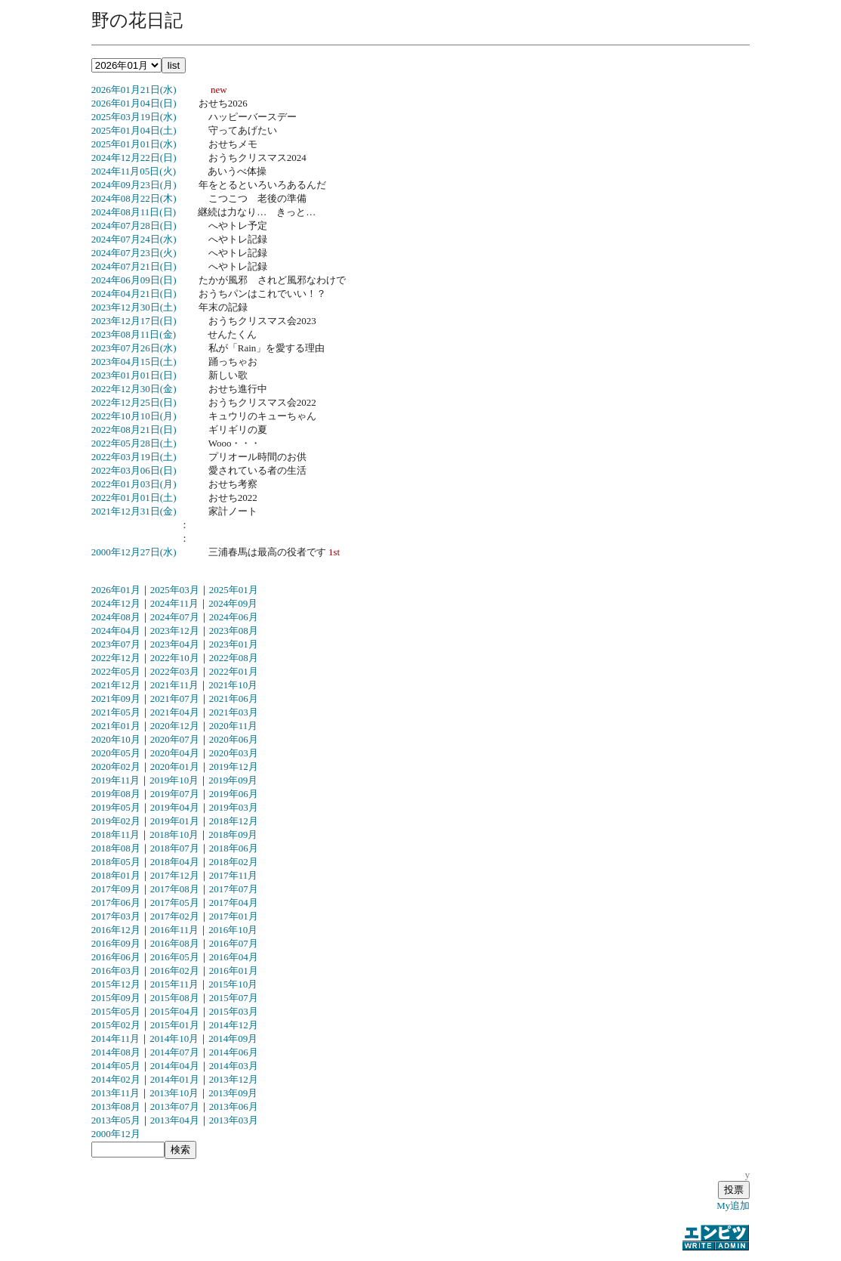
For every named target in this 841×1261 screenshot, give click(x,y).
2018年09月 (232, 834)
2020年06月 (233, 739)
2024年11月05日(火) (133, 171)
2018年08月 (115, 848)
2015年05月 (115, 1011)
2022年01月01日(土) (134, 497)
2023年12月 (174, 630)
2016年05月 (174, 957)
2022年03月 (174, 671)
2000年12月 (115, 1133)
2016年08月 (174, 943)
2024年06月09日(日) (134, 280)
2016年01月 (233, 970)
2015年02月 (115, 1025)
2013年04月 (174, 1120)
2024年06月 (233, 617)
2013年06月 (233, 1106)
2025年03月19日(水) (134, 116)
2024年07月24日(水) (134, 239)
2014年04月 (174, 1065)
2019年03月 (233, 807)
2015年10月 (232, 984)
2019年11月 (115, 780)
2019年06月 (233, 793)
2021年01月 (115, 725)
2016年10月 (232, 929)
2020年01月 (174, 766)
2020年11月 (233, 725)
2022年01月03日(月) (134, 484)
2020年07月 (174, 739)
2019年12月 (233, 766)
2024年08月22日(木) (134, 198)
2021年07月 (174, 698)
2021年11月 (174, 685)
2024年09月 (232, 603)
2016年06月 (115, 957)
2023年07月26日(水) (134, 348)
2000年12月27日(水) (134, 552)
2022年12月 (115, 657)
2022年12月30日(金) (134, 388)
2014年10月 (174, 1038)
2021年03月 (233, 712)
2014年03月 (233, 1065)
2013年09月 (232, 1093)
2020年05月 (115, 753)
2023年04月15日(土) (134, 361)
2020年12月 (174, 725)
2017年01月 (233, 916)
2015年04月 (174, 1011)
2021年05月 (115, 712)
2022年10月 (174, 657)
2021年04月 (174, 712)
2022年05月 (115, 671)
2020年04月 (174, 753)
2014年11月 (115, 1038)
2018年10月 (174, 834)
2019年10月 (174, 780)
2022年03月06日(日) (134, 470)
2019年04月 (174, 807)
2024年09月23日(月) (134, 184)
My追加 (733, 1205)
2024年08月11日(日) (133, 212)
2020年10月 (115, 739)
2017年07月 (233, 889)
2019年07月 (174, 793)
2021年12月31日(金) (134, 511)
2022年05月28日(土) (134, 443)
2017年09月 (115, 889)
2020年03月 (233, 753)
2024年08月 (115, 617)
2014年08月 (115, 1052)
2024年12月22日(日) (134, 157)
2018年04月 (174, 861)
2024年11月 (174, 603)
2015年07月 (233, 997)
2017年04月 (233, 902)
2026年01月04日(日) (134, 103)
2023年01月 (233, 644)
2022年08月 (233, 657)
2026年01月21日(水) (134, 89)
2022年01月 (233, 671)
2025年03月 (174, 589)
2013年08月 (115, 1106)
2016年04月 (233, 957)
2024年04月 (115, 630)
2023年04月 (174, 644)
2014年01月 (174, 1079)
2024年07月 (174, 617)
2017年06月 (115, 902)
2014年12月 (233, 1025)
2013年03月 (233, 1120)
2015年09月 (115, 997)
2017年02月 (174, 916)
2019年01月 (174, 821)
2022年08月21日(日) (134, 429)
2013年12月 (233, 1079)
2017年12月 (174, 875)
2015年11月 (174, 984)
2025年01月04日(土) (134, 130)
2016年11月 (174, 929)
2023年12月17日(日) (134, 320)
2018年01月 (115, 875)
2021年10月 (232, 685)
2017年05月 (174, 902)
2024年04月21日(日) (134, 293)
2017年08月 (174, 889)
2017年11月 (233, 875)
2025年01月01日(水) (134, 144)
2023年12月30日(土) (134, 307)
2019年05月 (115, 807)
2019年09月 (232, 780)
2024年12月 (115, 603)
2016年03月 (115, 970)
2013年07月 (174, 1106)
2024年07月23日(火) (134, 252)
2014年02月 (115, 1079)
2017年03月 (115, 916)
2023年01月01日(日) (134, 375)
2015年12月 (115, 984)
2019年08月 (115, 793)
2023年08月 (233, 630)
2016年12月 (115, 929)
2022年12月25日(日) (134, 402)
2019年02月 (115, 821)
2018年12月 (233, 821)
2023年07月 (115, 644)
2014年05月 (115, 1065)
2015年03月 (233, 1011)
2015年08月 (174, 997)
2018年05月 (115, 861)
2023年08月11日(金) (133, 334)
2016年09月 (115, 943)
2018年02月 (233, 861)
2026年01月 (115, 589)
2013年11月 (115, 1093)
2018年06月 (233, 848)
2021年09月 (115, 698)
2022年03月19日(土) (134, 456)
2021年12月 (115, 685)
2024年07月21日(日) (134, 266)
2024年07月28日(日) (134, 225)
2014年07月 (174, 1052)
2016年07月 (233, 943)
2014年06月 (233, 1052)
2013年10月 (174, 1093)
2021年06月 (233, 698)
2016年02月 (174, 970)
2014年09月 (232, 1038)
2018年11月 (115, 834)
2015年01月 (174, 1025)
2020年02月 (115, 766)
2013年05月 (115, 1120)
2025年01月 (233, 589)
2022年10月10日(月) (134, 416)
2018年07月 (174, 848)
